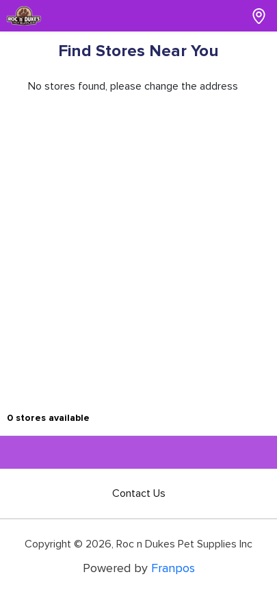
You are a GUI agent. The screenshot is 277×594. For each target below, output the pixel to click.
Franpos (173, 568)
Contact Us (139, 493)
